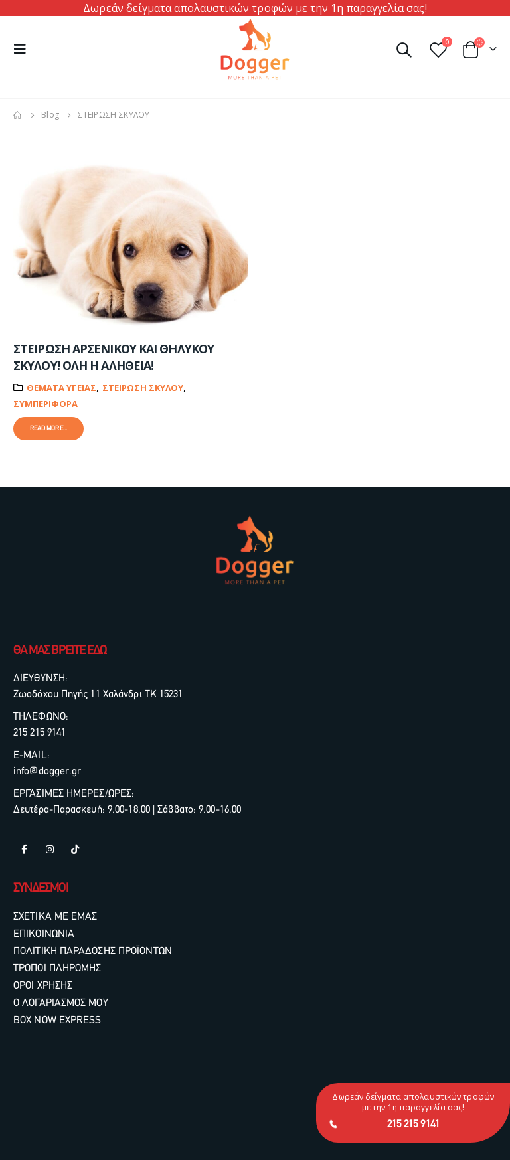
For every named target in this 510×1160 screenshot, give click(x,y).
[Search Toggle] (403, 49)
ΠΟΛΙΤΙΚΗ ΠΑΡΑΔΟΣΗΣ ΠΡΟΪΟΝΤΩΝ (92, 951)
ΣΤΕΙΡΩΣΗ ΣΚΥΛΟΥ (142, 388)
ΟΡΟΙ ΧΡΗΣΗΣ (42, 986)
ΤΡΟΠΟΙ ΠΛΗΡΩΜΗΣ (57, 968)
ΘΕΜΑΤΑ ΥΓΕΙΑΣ (61, 388)
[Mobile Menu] (24, 49)
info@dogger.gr (47, 771)
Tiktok (75, 849)
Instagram (50, 849)
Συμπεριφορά (45, 404)
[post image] (130, 243)
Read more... (48, 428)
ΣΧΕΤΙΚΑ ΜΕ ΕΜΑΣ (55, 917)
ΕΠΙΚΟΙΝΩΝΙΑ (43, 934)
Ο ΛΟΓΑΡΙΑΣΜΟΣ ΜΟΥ (60, 1003)
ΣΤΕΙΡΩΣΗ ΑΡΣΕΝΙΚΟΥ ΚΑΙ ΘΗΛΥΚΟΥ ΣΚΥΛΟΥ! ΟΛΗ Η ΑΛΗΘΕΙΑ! (113, 357)
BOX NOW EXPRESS (57, 1020)
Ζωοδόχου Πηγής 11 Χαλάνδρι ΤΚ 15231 (98, 694)
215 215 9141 (39, 733)
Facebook (25, 849)
